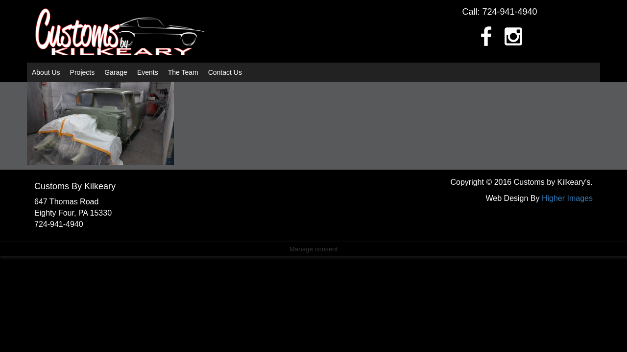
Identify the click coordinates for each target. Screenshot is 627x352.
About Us (46, 72)
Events (147, 72)
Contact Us (225, 72)
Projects (82, 72)
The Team (183, 72)
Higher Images (567, 198)
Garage (115, 72)
